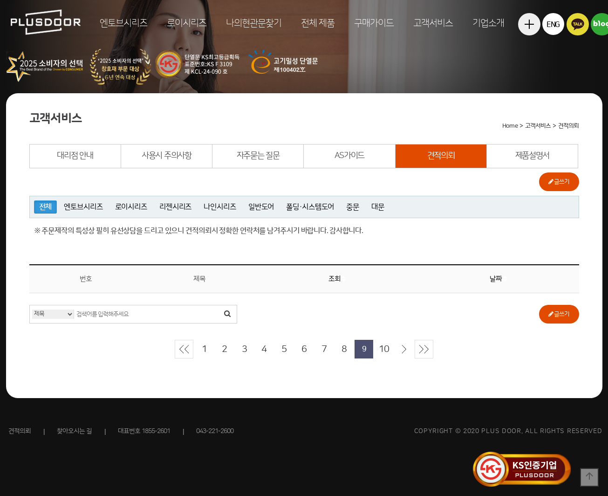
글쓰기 (558, 182)
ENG (553, 25)
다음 (404, 349)
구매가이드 (374, 23)
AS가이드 (350, 155)
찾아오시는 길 (74, 431)
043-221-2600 (214, 431)
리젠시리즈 (175, 207)
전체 (45, 207)
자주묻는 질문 (258, 155)
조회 (337, 279)
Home (509, 126)
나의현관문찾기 (253, 23)
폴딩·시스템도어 (310, 207)
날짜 (498, 279)
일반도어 (261, 207)
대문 (377, 207)
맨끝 (424, 349)
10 (384, 349)
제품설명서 (532, 155)
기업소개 (488, 23)
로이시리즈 (186, 23)
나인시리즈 (220, 207)
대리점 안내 (75, 155)
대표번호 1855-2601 (144, 431)
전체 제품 (318, 23)
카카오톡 (577, 24)
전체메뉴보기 (529, 46)
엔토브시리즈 (123, 23)
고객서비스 (433, 23)
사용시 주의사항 (166, 155)
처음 (184, 349)
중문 (352, 207)
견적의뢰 (441, 155)
